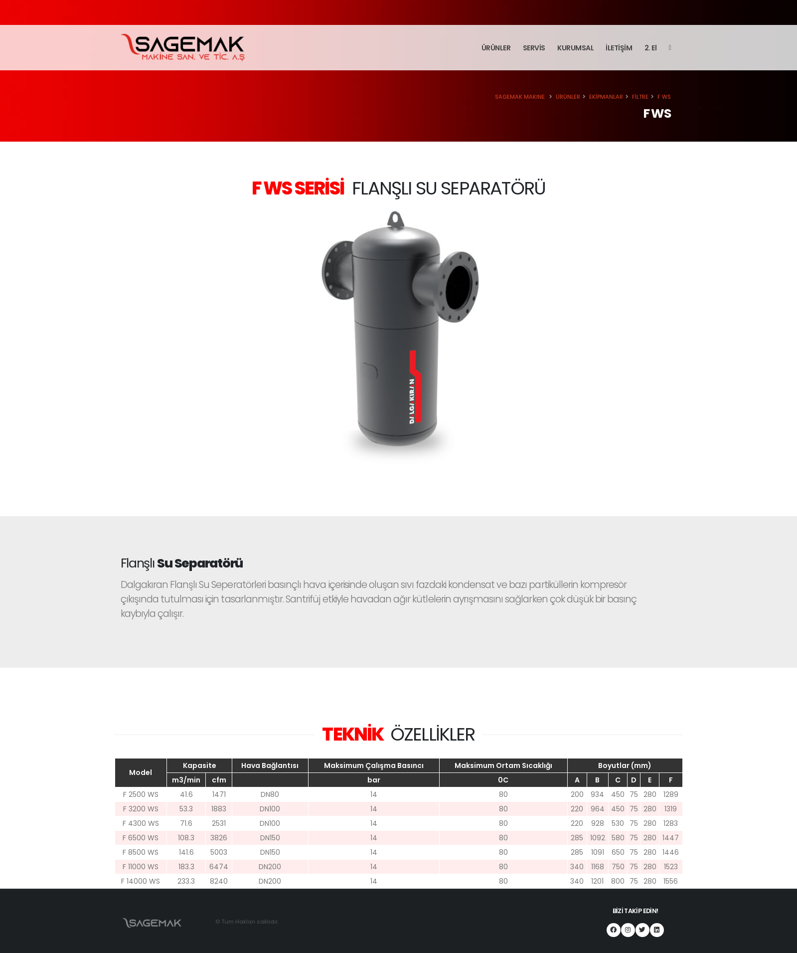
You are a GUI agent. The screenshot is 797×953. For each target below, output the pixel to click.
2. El (650, 48)
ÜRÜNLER (496, 48)
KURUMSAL (575, 48)
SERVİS (534, 48)
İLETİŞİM (619, 48)
